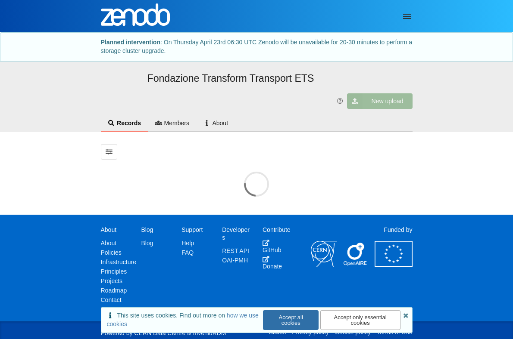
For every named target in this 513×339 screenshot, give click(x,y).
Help (187, 243)
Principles (114, 271)
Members (172, 123)
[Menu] (407, 16)
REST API (235, 250)
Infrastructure (118, 262)
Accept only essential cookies (360, 320)
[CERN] (324, 264)
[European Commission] (394, 264)
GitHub (272, 246)
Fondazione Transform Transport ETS (230, 78)
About (215, 123)
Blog (147, 243)
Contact (111, 299)
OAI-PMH (235, 260)
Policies (111, 252)
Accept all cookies (291, 320)
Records (124, 123)
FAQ (187, 252)
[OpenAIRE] (356, 264)
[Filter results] (109, 152)
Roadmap (114, 290)
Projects (112, 280)
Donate (272, 263)
